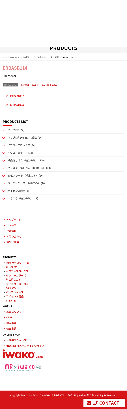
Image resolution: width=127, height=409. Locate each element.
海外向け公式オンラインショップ (25, 345)
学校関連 (24, 85)
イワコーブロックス (17, 271)
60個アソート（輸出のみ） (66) (26, 175)
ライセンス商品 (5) (18, 190)
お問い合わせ (13, 236)
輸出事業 (11, 328)
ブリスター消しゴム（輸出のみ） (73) (29, 168)
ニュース (11, 225)
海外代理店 (12, 242)
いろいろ (11, 300)
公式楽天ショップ (16, 340)
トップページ (13, 219)
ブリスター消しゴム (17, 284)
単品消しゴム (13, 279)
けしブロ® (11, 267)
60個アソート (13, 288)
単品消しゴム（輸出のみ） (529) (26, 160)
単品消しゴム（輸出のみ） (45, 85)
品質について (13, 311)
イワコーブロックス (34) (21, 145)
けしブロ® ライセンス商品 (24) (25, 137)
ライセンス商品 (15, 296)
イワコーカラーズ (16, 275)
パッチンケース (14, 292)
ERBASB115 (17, 96)
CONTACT (103, 403)
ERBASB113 (17, 104)
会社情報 (11, 231)
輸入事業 (11, 323)
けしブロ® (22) (16, 130)
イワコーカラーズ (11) (20, 152)
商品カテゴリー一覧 (17, 262)
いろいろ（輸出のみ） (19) (23, 198)
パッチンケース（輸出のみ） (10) (27, 183)
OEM (9, 317)
